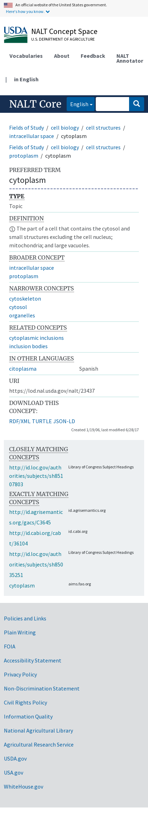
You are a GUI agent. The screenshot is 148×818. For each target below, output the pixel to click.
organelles (22, 315)
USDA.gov (15, 758)
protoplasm (23, 155)
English (77, 103)
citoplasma (22, 368)
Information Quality (28, 716)
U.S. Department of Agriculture (63, 39)
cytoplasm (22, 585)
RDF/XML (20, 421)
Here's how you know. (25, 11)
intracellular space (31, 135)
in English (26, 79)
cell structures (103, 127)
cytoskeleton (25, 298)
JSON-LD (64, 421)
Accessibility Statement (32, 660)
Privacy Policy (20, 674)
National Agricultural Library (38, 730)
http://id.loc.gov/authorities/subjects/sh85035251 (36, 564)
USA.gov (13, 772)
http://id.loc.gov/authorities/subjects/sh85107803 (36, 476)
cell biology (65, 127)
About (61, 55)
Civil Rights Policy (25, 702)
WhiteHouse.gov (23, 786)
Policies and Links (25, 618)
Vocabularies (26, 55)
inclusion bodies (28, 346)
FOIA (9, 646)
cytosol (18, 306)
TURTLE (42, 421)
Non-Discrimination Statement (42, 688)
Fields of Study (26, 127)
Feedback (93, 55)
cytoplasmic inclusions (36, 337)
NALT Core (35, 104)
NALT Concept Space (64, 31)
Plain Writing (20, 632)
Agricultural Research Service (39, 744)
